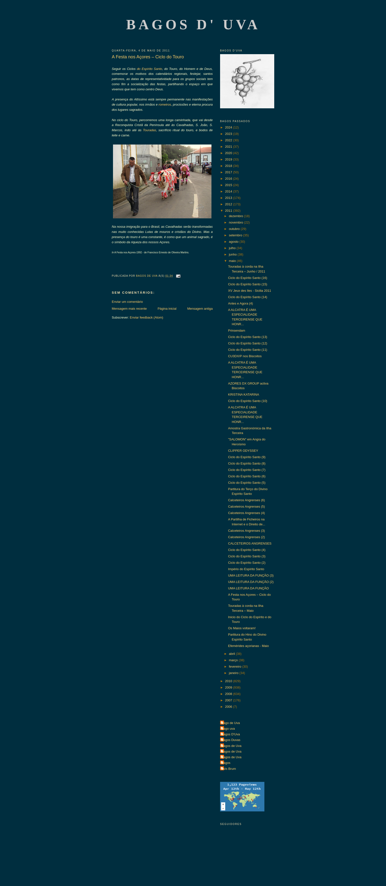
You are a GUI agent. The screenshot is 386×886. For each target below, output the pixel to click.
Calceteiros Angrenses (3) (246, 530)
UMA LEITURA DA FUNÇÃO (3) (250, 575)
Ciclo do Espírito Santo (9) (246, 457)
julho (233, 248)
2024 (229, 127)
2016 (229, 178)
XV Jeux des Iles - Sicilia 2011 (249, 290)
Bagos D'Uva (230, 734)
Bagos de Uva (231, 746)
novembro (236, 222)
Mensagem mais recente (129, 308)
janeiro (234, 673)
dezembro (236, 216)
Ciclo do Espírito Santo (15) (247, 284)
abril (232, 654)
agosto (234, 241)
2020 (229, 153)
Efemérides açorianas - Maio (248, 646)
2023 (229, 134)
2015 (229, 185)
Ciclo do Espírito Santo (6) (246, 476)
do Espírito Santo (149, 69)
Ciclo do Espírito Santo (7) (246, 470)
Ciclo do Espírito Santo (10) (247, 401)
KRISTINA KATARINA (243, 394)
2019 (229, 159)
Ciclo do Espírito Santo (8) (246, 463)
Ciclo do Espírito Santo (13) (247, 337)
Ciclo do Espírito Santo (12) (247, 343)
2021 (229, 146)
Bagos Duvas (230, 740)
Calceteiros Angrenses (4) (246, 513)
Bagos (225, 763)
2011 (229, 210)
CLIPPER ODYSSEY (243, 450)
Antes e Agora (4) (240, 303)
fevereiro (235, 666)
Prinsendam (236, 330)
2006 (229, 707)
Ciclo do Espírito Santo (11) (247, 350)
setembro (236, 235)
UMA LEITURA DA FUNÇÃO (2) (250, 582)
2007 (229, 700)
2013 (229, 198)
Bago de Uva (230, 723)
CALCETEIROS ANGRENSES (249, 543)
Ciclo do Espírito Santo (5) (246, 482)
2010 (229, 681)
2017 (229, 172)
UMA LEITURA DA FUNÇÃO (248, 588)
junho (233, 254)
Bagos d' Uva (193, 24)
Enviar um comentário (127, 302)
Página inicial (167, 308)
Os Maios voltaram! (242, 628)
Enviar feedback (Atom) (146, 317)
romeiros (165, 104)
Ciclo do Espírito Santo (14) (247, 297)
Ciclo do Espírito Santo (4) (246, 550)
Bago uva (228, 728)
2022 (229, 140)
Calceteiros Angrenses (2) (246, 537)
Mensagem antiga (200, 308)
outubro (235, 229)
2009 (229, 687)
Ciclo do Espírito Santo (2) (246, 562)
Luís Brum (228, 769)
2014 (229, 191)
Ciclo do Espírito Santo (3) (246, 556)
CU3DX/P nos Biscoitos (244, 356)
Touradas (149, 130)
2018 (229, 166)
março (234, 660)
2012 (229, 204)
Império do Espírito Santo (246, 569)
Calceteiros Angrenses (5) (246, 506)
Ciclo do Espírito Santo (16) (247, 278)
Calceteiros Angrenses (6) (246, 500)
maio (233, 261)
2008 (229, 694)
